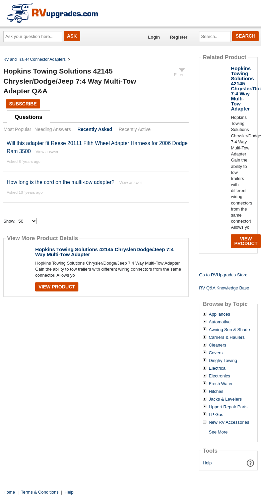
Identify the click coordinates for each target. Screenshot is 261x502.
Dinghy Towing (223, 360)
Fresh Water (221, 383)
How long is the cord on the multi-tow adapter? (61, 182)
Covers (215, 353)
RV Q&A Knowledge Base (224, 287)
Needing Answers (53, 129)
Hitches (216, 391)
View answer (47, 151)
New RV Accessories (229, 422)
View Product (57, 286)
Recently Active (135, 129)
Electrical (217, 368)
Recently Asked (94, 129)
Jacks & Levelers (225, 399)
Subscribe (23, 103)
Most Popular (17, 129)
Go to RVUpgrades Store (223, 274)
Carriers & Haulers (227, 337)
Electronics (219, 376)
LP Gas (216, 414)
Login (154, 37)
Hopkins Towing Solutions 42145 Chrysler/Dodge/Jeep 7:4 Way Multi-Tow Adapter (104, 251)
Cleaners (217, 345)
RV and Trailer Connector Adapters (34, 59)
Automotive (220, 322)
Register (178, 37)
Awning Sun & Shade (229, 329)
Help (207, 462)
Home (9, 492)
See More (218, 432)
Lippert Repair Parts (228, 407)
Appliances (219, 314)
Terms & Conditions (40, 492)
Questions (29, 117)
